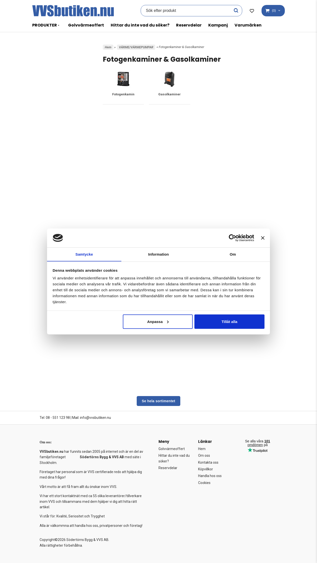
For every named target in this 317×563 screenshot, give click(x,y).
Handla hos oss (210, 476)
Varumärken (248, 25)
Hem (108, 47)
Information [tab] (158, 254)
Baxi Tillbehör (51, 200)
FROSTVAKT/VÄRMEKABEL (59, 120)
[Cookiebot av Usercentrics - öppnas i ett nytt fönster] (232, 237)
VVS (44, 179)
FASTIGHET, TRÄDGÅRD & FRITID (63, 111)
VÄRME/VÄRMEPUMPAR (58, 188)
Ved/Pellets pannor (57, 336)
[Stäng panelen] (262, 238)
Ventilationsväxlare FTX (58, 341)
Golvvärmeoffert (86, 25)
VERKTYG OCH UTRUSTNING (60, 171)
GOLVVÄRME (50, 137)
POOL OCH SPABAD (54, 145)
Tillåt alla (229, 322)
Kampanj (218, 25)
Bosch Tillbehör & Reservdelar (63, 212)
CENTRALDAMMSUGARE (58, 95)
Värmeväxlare (51, 357)
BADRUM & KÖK (52, 78)
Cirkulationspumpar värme (61, 223)
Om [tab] (233, 254)
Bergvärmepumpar (56, 206)
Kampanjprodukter (52, 52)
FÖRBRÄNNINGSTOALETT (58, 129)
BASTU (46, 86)
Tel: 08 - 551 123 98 (55, 418)
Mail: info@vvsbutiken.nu (91, 418)
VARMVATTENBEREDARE (58, 162)
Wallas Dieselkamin (55, 363)
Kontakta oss (208, 462)
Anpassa (158, 322)
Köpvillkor (205, 469)
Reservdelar (189, 25)
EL (43, 103)
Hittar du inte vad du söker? (140, 25)
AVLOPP (46, 69)
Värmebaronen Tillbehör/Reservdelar (57, 350)
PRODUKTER (44, 25)
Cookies (204, 483)
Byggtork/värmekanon (57, 217)
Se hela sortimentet (158, 401)
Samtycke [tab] (84, 254)
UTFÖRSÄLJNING (51, 154)
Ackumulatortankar (56, 194)
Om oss (204, 455)
